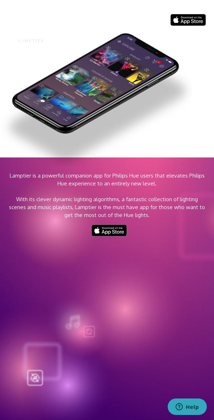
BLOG (134, 21)
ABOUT (155, 21)
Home (113, 21)
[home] (25, 30)
